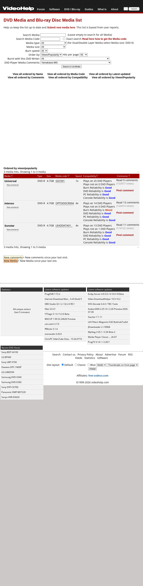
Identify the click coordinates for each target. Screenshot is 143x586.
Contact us (69, 354)
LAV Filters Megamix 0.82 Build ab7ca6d (108, 322)
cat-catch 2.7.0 (52, 323)
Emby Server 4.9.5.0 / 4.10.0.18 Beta (106, 293)
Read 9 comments (127, 180)
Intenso (9, 203)
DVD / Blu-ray (72, 9)
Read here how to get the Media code (104, 39)
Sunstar (9, 225)
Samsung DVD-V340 (11, 377)
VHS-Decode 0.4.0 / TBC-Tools (103, 303)
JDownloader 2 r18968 (99, 327)
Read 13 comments (127, 202)
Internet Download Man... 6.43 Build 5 (63, 298)
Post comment (125, 190)
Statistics (89, 358)
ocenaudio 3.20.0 (53, 333)
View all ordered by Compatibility (68, 77)
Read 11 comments (127, 224)
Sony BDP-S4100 (9, 352)
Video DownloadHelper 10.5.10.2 (104, 298)
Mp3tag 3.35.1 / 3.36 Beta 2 (101, 332)
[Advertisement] (69, 128)
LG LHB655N (7, 372)
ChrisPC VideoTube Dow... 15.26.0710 (63, 338)
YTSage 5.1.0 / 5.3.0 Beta (57, 313)
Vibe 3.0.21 (50, 308)
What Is (102, 9)
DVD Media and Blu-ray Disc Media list (43, 20)
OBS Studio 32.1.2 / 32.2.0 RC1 (60, 303)
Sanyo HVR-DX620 (10, 397)
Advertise (110, 354)
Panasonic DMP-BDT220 (13, 392)
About (114, 9)
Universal (10, 181)
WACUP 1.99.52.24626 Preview (60, 318)
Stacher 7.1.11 (95, 317)
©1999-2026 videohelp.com (92, 382)
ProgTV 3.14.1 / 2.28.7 (99, 341)
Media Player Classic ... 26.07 (102, 337)
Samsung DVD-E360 (11, 382)
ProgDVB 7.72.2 (52, 293)
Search (56, 354)
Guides (89, 9)
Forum (41, 9)
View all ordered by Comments (26, 77)
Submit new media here (61, 27)
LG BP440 (6, 357)
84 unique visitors (22, 309)
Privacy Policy (85, 354)
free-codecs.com (98, 375)
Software (54, 9)
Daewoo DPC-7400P (11, 367)
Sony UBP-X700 (9, 362)
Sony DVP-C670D (9, 387)
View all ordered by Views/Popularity (113, 77)
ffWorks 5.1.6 (51, 328)
